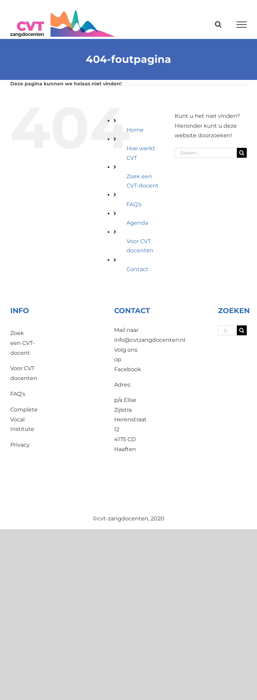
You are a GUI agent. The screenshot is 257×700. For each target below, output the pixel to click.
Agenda (137, 223)
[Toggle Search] (218, 24)
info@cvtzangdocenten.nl (149, 340)
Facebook (127, 369)
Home (135, 130)
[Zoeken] (242, 153)
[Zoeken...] (206, 153)
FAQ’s (133, 204)
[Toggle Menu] (242, 25)
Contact (137, 269)
